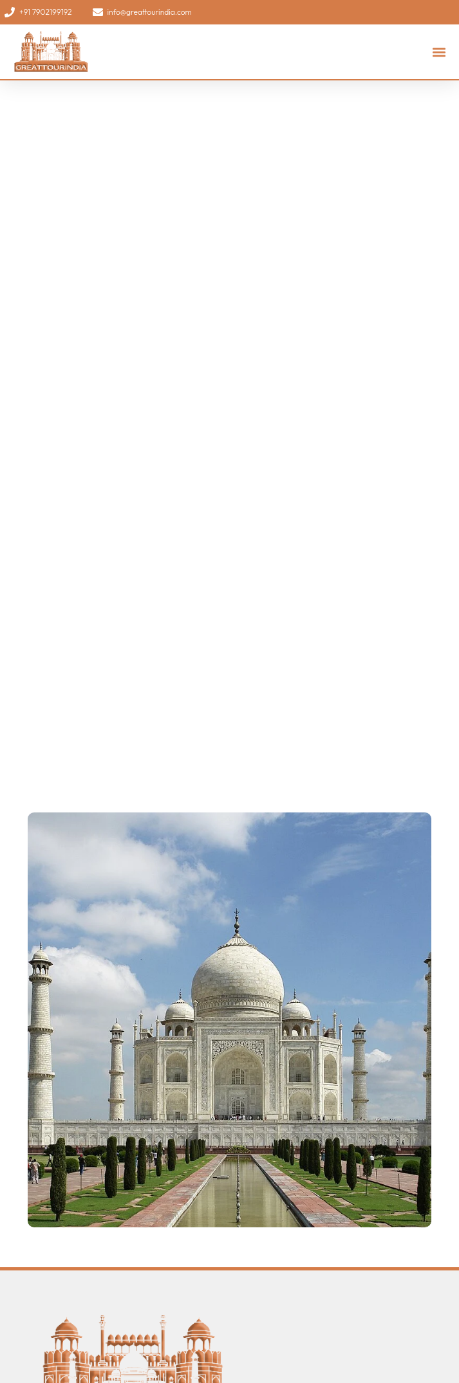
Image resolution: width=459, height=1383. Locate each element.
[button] (438, 51)
